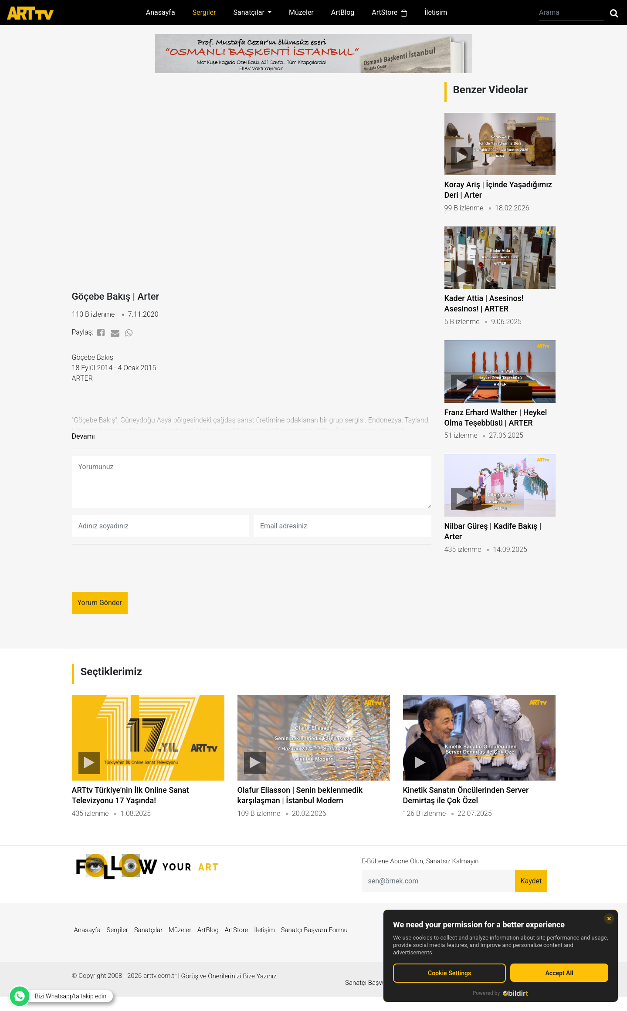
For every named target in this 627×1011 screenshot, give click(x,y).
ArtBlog (342, 12)
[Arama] (571, 12)
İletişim (435, 12)
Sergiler (204, 12)
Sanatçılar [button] (250, 12)
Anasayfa (160, 12)
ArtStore (389, 12)
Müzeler (301, 12)
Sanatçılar (148, 951)
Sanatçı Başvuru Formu (314, 951)
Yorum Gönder (100, 608)
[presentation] (138, 574)
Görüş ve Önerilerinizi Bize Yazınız (229, 997)
